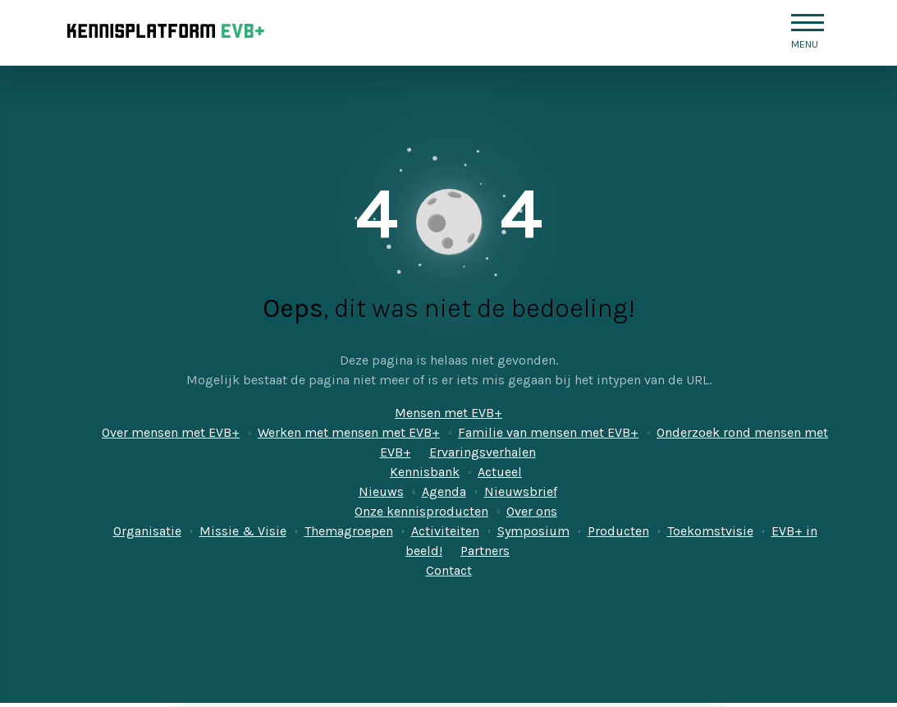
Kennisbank (425, 472)
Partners (485, 550)
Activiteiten (445, 531)
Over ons (531, 511)
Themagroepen (348, 531)
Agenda (444, 491)
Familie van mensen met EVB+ (548, 432)
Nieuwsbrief (520, 491)
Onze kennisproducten (421, 511)
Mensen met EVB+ (448, 412)
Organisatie (147, 531)
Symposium (533, 531)
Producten (618, 531)
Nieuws (381, 491)
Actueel (500, 472)
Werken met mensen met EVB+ (349, 432)
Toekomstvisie (710, 531)
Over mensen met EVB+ (171, 432)
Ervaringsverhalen (482, 452)
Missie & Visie (242, 531)
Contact (449, 570)
